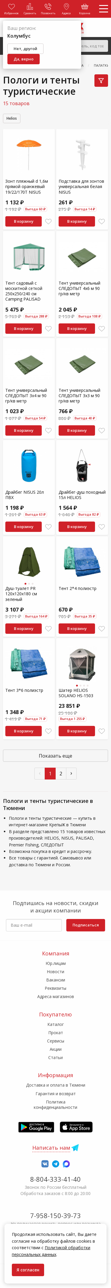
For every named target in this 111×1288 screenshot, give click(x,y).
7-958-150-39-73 (55, 1215)
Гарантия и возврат (56, 1093)
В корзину (23, 221)
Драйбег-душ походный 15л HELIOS (82, 494)
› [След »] (71, 773)
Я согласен (28, 1270)
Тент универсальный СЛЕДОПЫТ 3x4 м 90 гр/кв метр (26, 395)
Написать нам (51, 1147)
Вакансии (55, 980)
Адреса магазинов (55, 996)
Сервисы (55, 1041)
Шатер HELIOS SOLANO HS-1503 (76, 692)
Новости (55, 971)
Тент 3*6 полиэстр (24, 690)
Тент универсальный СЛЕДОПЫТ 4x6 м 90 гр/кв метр (79, 288)
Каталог (55, 1024)
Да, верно (23, 59)
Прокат (55, 1032)
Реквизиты (55, 988)
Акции (56, 1049)
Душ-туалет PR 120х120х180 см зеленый (21, 594)
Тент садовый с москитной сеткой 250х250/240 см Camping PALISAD (23, 291)
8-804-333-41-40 (55, 1179)
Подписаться (86, 925)
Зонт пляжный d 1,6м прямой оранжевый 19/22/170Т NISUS (26, 186)
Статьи (55, 1057)
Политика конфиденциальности (55, 1104)
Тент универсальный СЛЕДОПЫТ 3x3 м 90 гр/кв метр (79, 395)
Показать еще (55, 756)
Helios (12, 118)
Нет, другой (25, 48)
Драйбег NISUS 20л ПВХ (24, 494)
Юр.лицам (56, 963)
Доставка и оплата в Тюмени (55, 1085)
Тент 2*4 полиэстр (77, 588)
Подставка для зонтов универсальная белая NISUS (81, 186)
